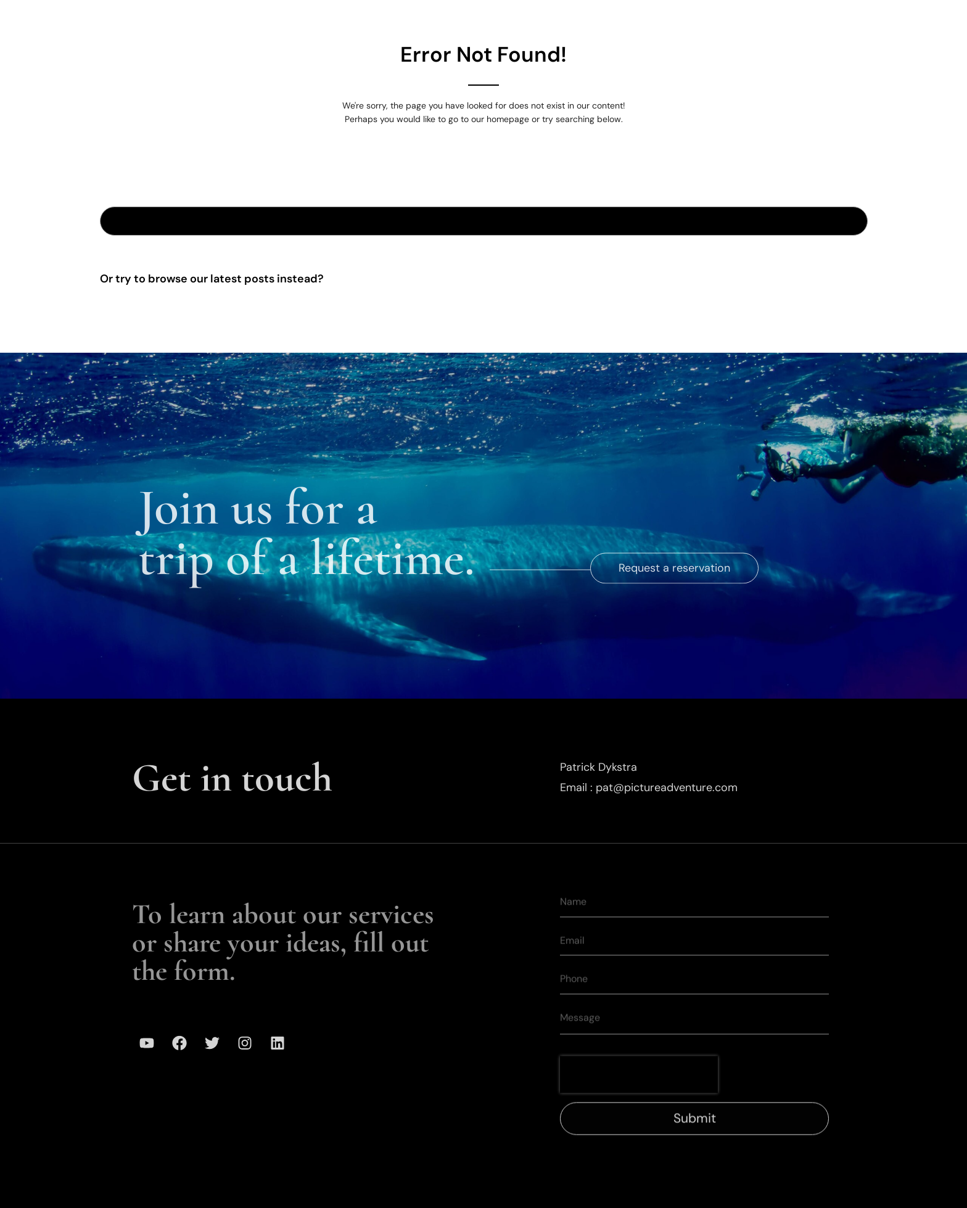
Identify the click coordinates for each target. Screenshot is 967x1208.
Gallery (529, 17)
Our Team (600, 17)
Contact (801, 17)
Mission (672, 17)
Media (736, 17)
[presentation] (639, 1091)
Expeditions (452, 17)
